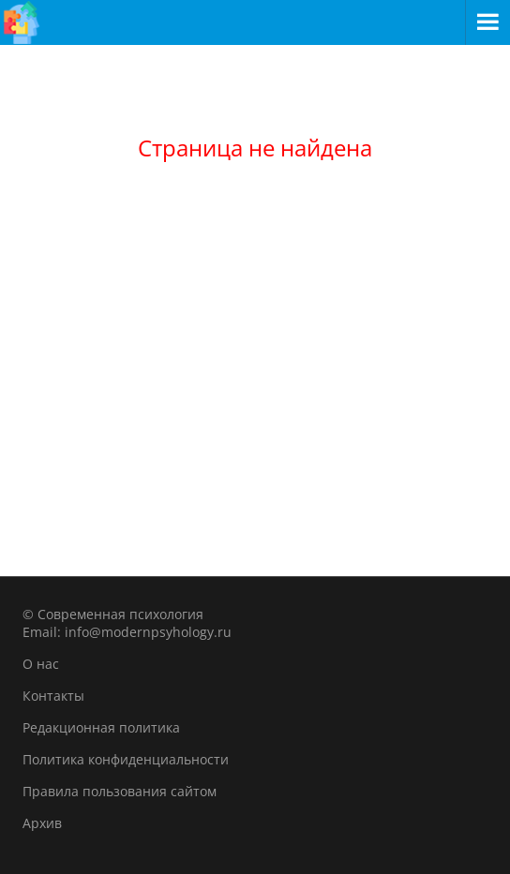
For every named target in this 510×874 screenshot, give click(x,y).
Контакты (53, 695)
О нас (40, 664)
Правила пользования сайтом (119, 791)
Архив (42, 823)
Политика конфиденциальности (125, 759)
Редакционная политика (101, 727)
